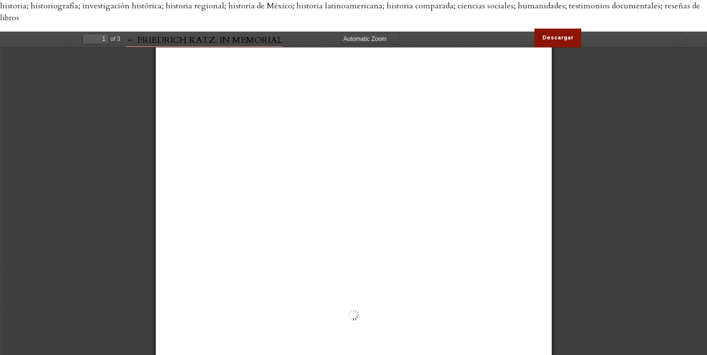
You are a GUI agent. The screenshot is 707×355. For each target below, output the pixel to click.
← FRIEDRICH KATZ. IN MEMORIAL (204, 40)
